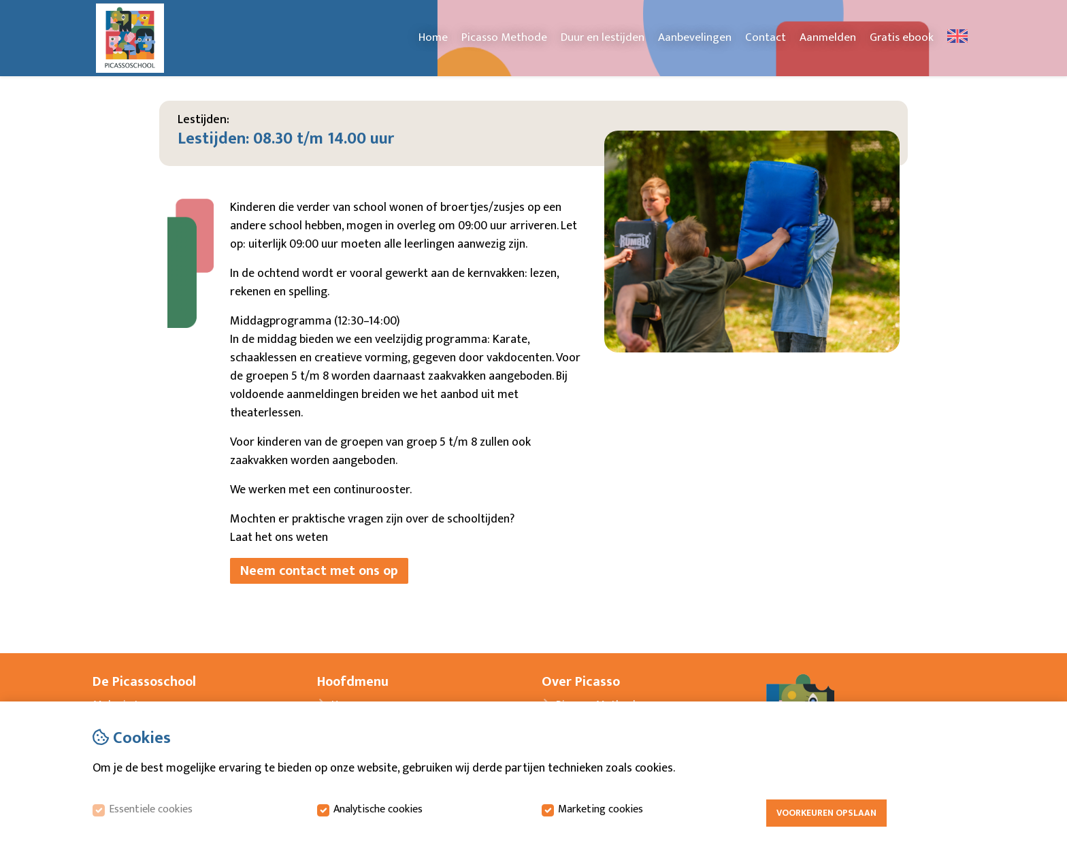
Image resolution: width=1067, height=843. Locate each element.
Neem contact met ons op (319, 570)
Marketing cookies (600, 809)
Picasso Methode (504, 37)
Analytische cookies (378, 809)
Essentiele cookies (151, 809)
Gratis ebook (902, 37)
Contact (765, 37)
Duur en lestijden (602, 37)
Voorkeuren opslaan (826, 813)
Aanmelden (828, 37)
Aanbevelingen (695, 37)
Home (433, 37)
